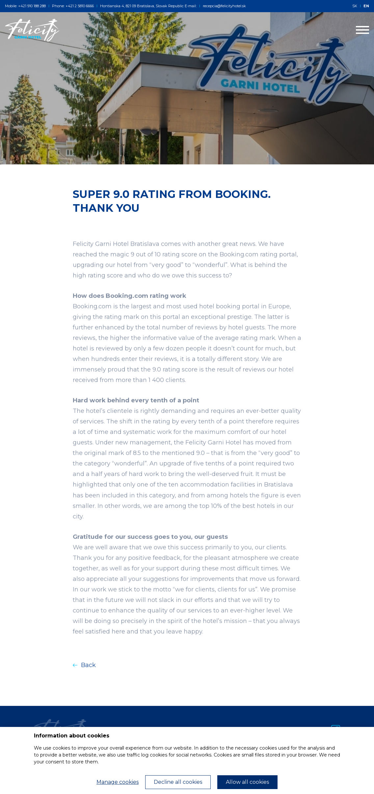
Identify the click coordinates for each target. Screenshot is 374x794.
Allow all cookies (247, 782)
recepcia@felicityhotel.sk (222, 6)
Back (84, 673)
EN (366, 6)
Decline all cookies (178, 782)
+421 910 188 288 (32, 6)
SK (354, 6)
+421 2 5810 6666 (80, 6)
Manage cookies (117, 782)
